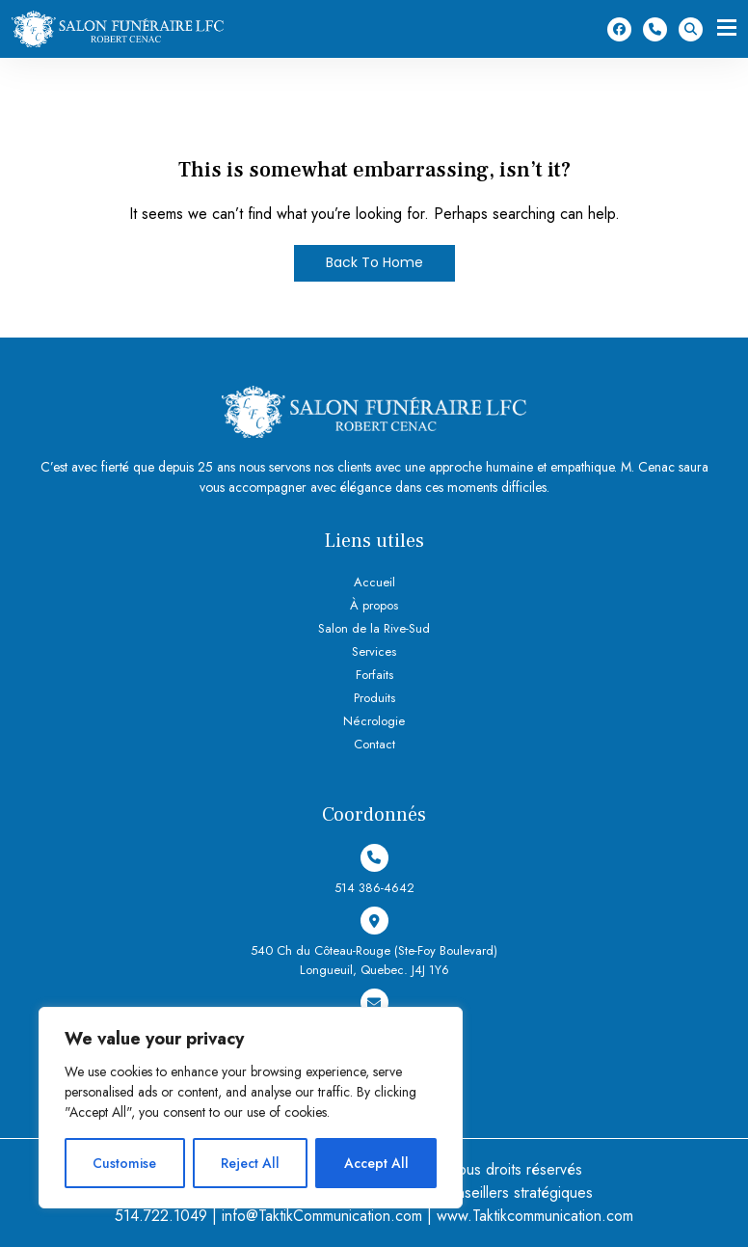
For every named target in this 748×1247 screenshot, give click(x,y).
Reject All (250, 1163)
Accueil (374, 582)
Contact (374, 745)
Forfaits (374, 674)
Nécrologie (374, 722)
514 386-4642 (655, 29)
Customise (124, 1163)
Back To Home (374, 263)
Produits (374, 698)
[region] (251, 1107)
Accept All (376, 1163)
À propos (374, 605)
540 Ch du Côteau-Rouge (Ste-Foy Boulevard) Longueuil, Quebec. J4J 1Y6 (374, 943)
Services (374, 651)
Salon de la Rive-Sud (374, 628)
